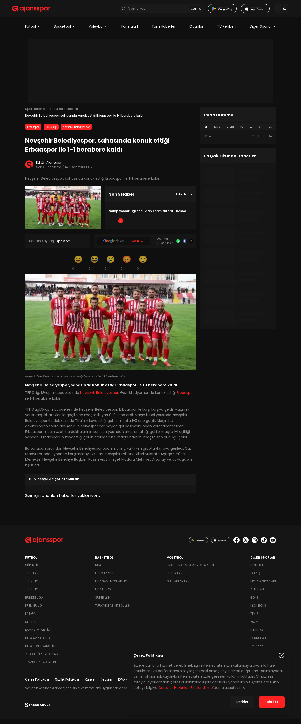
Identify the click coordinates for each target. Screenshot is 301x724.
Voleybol (98, 31)
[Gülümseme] (78, 267)
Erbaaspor (33, 132)
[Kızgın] (127, 267)
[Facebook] (184, 246)
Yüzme (255, 626)
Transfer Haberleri (40, 667)
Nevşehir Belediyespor (76, 132)
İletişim (106, 684)
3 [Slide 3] (151, 226)
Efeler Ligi (174, 578)
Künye (90, 684)
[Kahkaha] (94, 267)
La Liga (30, 618)
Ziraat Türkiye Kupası (42, 659)
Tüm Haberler (164, 31)
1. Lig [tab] (217, 132)
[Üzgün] (110, 267)
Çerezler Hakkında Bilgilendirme (185, 687)
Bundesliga (34, 602)
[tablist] (238, 132)
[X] (191, 246)
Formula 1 (129, 31)
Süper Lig (32, 570)
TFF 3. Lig (51, 132)
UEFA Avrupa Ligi (38, 643)
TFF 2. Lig (31, 586)
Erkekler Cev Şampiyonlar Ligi (190, 570)
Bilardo (256, 634)
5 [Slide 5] (180, 226)
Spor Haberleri (35, 114)
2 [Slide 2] (136, 226)
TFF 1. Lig (31, 578)
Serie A (30, 626)
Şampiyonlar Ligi (38, 634)
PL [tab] (241, 132)
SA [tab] (260, 132)
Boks (254, 602)
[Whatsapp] (178, 246)
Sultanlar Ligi (178, 586)
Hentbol (256, 570)
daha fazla (183, 199)
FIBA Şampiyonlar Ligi (111, 586)
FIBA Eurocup (105, 594)
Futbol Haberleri (66, 114)
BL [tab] (270, 132)
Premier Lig (33, 610)
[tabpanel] (238, 142)
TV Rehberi (226, 31)
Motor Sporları (263, 586)
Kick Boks (258, 610)
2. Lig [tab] (230, 132)
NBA (98, 570)
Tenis (254, 618)
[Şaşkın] (143, 267)
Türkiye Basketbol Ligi (112, 610)
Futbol (32, 31)
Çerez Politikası (37, 684)
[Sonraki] (188, 226)
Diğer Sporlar (263, 31)
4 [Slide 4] (165, 226)
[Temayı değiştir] (268, 11)
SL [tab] (205, 132)
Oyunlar (196, 31)
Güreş (255, 578)
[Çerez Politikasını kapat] (281, 655)
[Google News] (123, 246)
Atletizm (257, 594)
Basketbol (64, 31)
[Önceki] (113, 226)
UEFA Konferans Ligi (40, 651)
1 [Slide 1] (120, 226)
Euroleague (104, 578)
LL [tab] (251, 132)
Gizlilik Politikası (67, 684)
